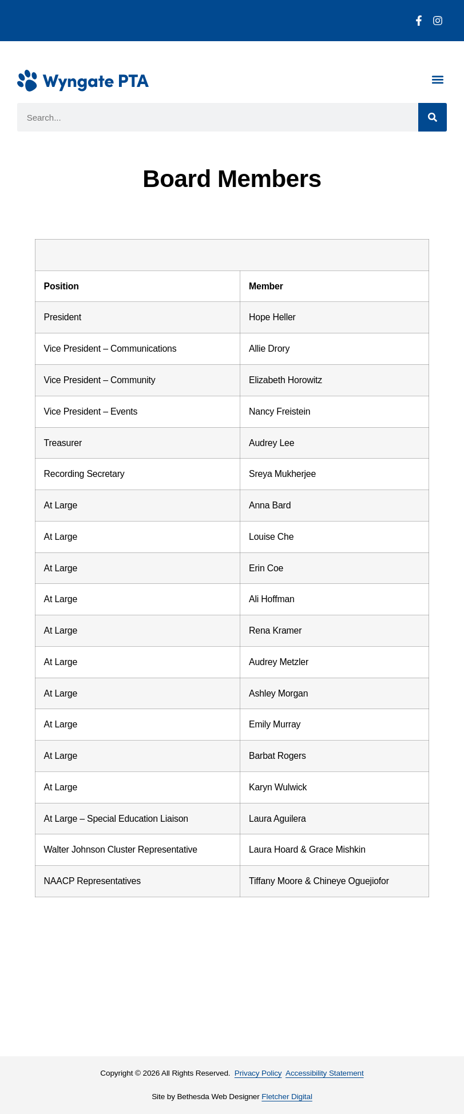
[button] (437, 79)
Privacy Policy (258, 1073)
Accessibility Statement (324, 1073)
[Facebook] (419, 20)
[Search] (432, 117)
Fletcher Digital (286, 1096)
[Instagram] (438, 20)
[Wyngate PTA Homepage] (83, 80)
